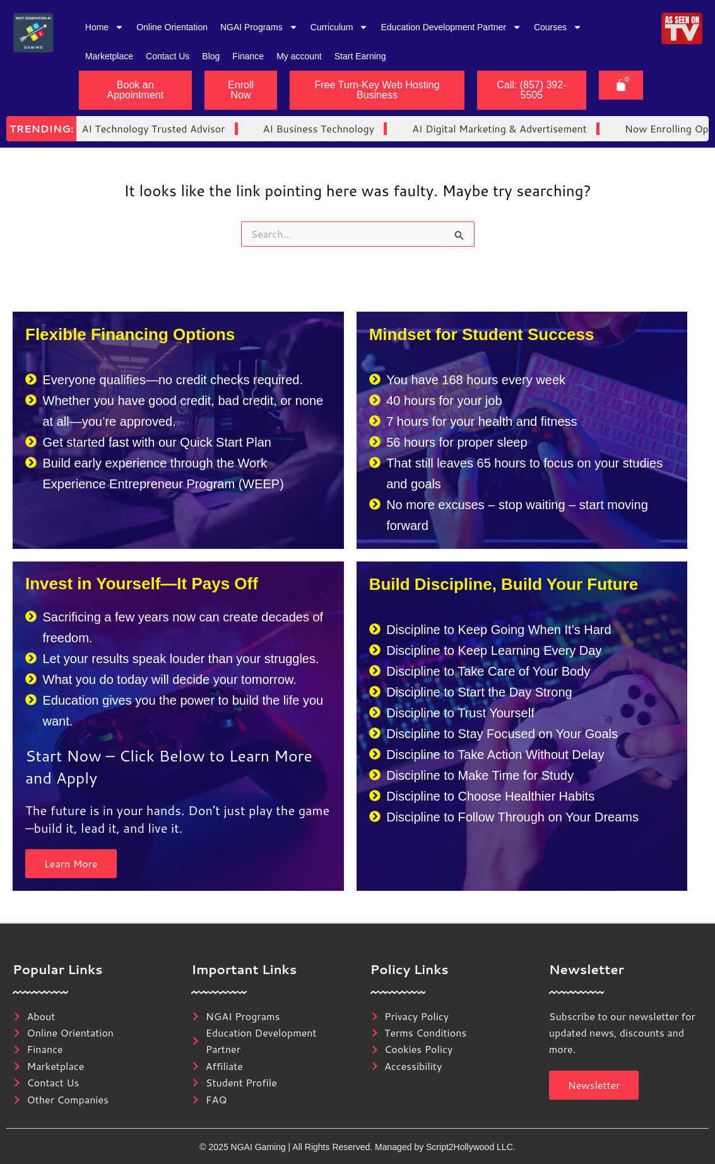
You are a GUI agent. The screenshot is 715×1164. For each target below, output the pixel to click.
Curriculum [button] (339, 27)
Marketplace (109, 56)
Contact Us (167, 56)
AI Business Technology (227, 128)
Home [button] (104, 27)
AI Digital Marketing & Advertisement (408, 128)
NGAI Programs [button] (259, 27)
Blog (211, 56)
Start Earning (360, 56)
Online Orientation (172, 27)
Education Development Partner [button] (451, 27)
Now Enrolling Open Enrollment (607, 128)
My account (299, 56)
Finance (248, 56)
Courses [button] (558, 27)
